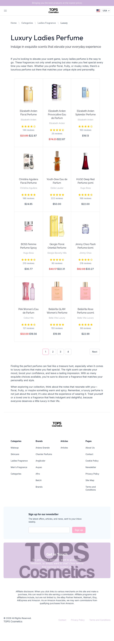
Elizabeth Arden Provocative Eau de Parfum (57, 114)
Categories (27, 23)
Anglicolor (40, 460)
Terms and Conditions (99, 620)
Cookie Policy (92, 460)
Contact (89, 454)
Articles (64, 447)
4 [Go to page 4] (68, 351)
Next (94, 351)
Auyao (39, 467)
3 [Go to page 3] (60, 351)
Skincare (15, 454)
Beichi (38, 480)
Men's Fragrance (19, 467)
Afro (38, 473)
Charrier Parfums (44, 454)
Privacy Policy (92, 473)
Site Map (90, 480)
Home (14, 23)
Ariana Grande (43, 447)
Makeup (15, 447)
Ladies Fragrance (47, 23)
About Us (90, 447)
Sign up (79, 529)
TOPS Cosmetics (13, 621)
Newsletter (91, 467)
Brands (39, 486)
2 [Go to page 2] (53, 351)
